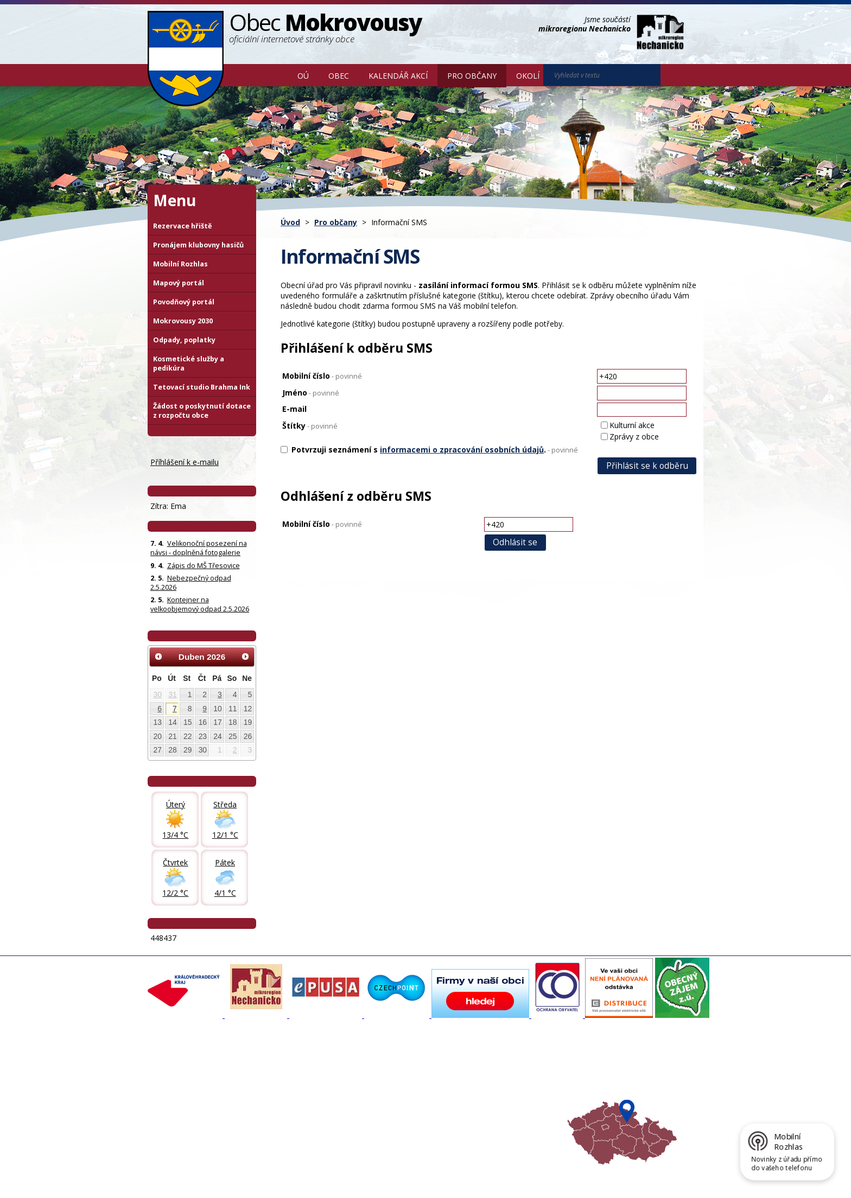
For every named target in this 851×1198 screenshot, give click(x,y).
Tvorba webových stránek (234, 1182)
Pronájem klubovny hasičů (198, 245)
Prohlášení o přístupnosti (396, 1172)
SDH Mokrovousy (284, 1117)
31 (172, 694)
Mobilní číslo (322, 376)
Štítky (310, 425)
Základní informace (185, 1068)
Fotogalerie (274, 1078)
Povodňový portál (183, 302)
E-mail (294, 409)
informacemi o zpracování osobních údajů (462, 449)
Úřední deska (175, 1107)
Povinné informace (184, 1088)
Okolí (527, 76)
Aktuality (270, 1068)
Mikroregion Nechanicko (502, 1088)
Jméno (310, 392)
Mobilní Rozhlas (180, 264)
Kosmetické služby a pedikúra (188, 363)
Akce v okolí (481, 1068)
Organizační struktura (189, 1078)
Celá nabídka (175, 1117)
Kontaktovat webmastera (261, 1172)
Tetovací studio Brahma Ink (201, 387)
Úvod (272, 75)
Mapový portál (178, 283)
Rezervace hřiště (182, 226)
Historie (269, 1098)
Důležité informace (390, 1098)
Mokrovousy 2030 (183, 321)
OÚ (303, 76)
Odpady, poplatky (184, 340)
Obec (338, 76)
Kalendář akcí (398, 76)
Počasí (473, 1107)
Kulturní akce (632, 425)
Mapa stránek (329, 1172)
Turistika (476, 1078)
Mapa (471, 1117)
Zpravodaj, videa (284, 1088)
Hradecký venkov (490, 1098)
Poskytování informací (189, 1098)
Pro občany (472, 76)
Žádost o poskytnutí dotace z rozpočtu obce (202, 411)
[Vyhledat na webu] (675, 75)
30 (158, 694)
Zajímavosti (275, 1107)
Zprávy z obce (634, 436)
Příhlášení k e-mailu (184, 462)
